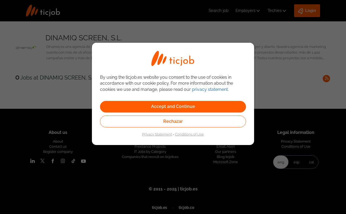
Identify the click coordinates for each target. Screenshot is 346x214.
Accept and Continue (173, 106)
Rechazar (173, 121)
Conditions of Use (189, 134)
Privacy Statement (157, 134)
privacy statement (210, 89)
